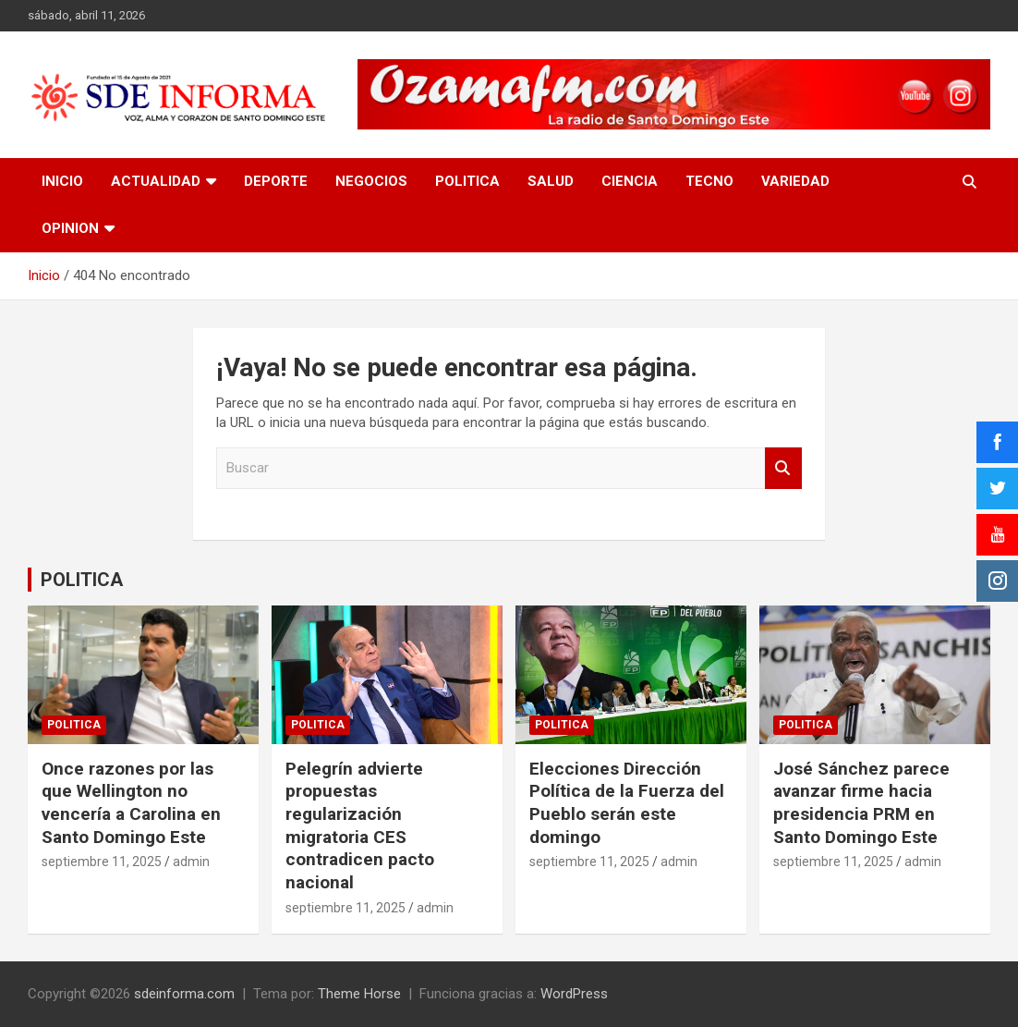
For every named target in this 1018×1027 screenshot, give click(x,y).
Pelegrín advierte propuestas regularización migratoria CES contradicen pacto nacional (359, 825)
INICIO (62, 181)
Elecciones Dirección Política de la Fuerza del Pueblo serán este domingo (626, 803)
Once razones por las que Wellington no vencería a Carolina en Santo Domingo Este (131, 803)
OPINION (70, 228)
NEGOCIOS (371, 181)
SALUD (550, 181)
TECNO (709, 181)
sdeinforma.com (184, 993)
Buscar (783, 468)
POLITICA (467, 181)
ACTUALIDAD (155, 181)
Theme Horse (359, 993)
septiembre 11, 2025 (102, 861)
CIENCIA (629, 181)
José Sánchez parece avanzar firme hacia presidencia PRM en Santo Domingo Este (861, 803)
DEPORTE (276, 181)
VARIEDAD (795, 181)
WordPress (574, 993)
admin (191, 861)
